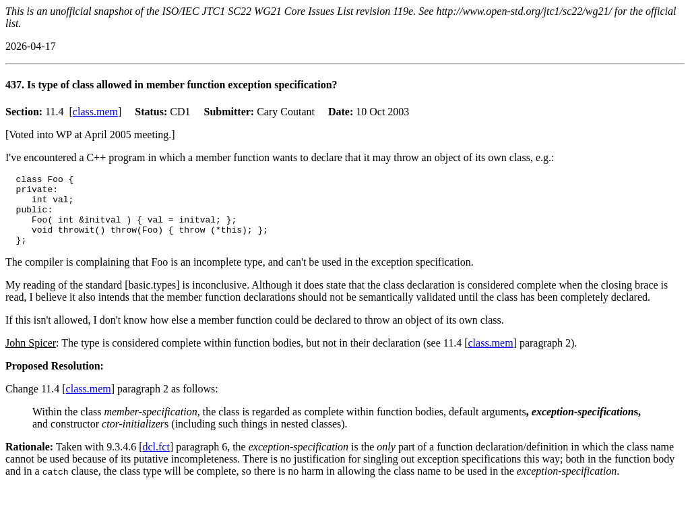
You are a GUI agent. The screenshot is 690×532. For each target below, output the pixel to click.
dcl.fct (155, 461)
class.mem (95, 111)
